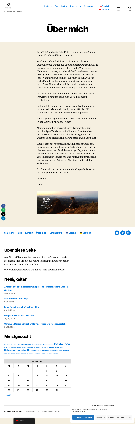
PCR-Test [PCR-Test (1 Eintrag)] (7, 359)
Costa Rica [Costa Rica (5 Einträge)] (62, 350)
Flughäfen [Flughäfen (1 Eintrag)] (30, 354)
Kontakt (64, 8)
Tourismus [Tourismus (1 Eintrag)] (30, 359)
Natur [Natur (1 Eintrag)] (60, 357)
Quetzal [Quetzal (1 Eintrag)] (13, 359)
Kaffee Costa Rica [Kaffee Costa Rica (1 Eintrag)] (36, 357)
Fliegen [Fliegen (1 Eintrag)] (24, 354)
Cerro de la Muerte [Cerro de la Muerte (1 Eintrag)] (48, 351)
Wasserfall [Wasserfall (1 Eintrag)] (55, 359)
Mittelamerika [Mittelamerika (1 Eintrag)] (54, 357)
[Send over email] (3, 210)
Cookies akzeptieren (83, 417)
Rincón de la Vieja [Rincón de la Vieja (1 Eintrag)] (21, 359)
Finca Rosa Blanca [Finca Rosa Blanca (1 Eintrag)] (16, 354)
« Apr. (8, 401)
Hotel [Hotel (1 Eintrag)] (61, 354)
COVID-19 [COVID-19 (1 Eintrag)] (7, 354)
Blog (57, 8)
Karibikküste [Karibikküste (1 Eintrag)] (45, 357)
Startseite (48, 8)
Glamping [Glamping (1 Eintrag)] (43, 354)
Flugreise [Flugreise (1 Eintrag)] (37, 354)
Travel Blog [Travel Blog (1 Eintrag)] (37, 359)
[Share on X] (3, 214)
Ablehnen (100, 417)
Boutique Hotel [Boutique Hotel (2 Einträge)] (24, 351)
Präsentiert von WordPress (50, 418)
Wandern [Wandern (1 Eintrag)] (49, 359)
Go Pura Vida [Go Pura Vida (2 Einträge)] (53, 354)
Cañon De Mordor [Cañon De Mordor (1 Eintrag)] (37, 351)
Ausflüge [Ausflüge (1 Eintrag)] (13, 351)
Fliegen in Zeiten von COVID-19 (20, 318)
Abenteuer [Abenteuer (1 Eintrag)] (7, 351)
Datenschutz (89, 8)
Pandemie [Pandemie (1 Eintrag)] (66, 357)
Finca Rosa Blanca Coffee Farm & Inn (23, 310)
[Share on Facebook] (3, 206)
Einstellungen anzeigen (119, 417)
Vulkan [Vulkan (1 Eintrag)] (43, 359)
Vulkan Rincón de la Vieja (17, 301)
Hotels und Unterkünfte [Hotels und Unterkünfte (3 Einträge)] (17, 356)
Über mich (74, 8)
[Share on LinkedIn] (3, 218)
